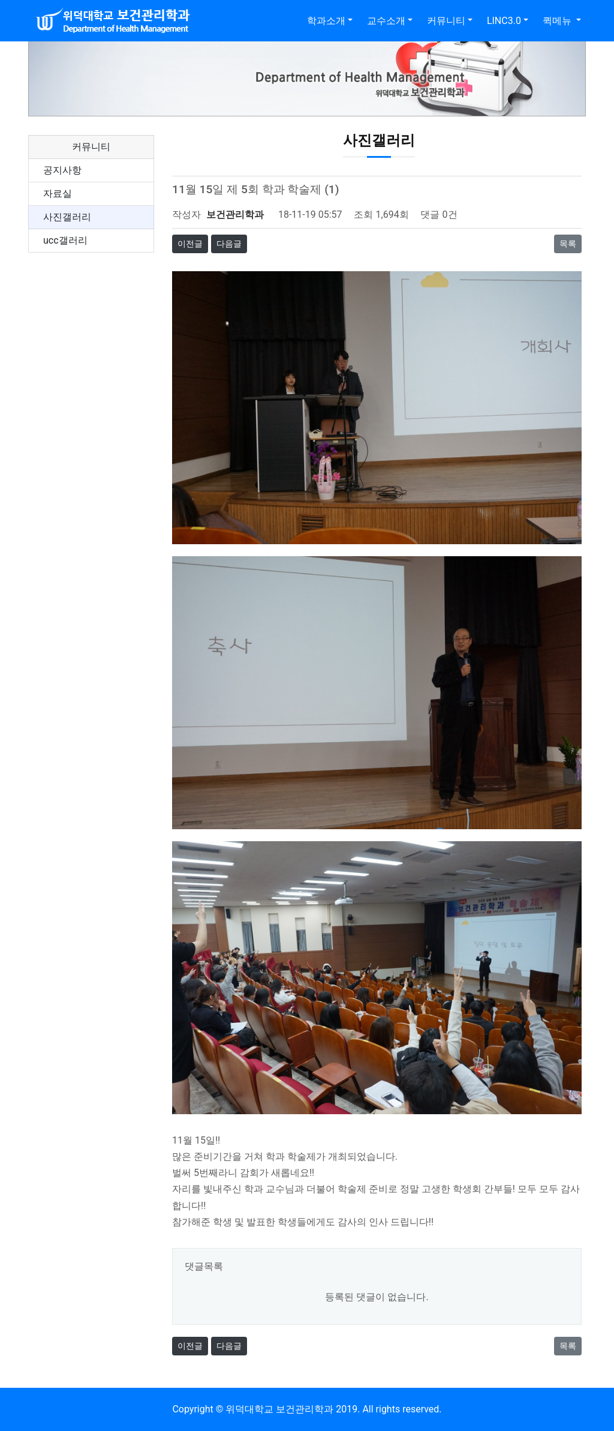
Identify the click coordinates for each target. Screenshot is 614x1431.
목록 (567, 243)
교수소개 (386, 20)
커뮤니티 (446, 20)
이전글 (190, 243)
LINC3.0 (504, 20)
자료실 (57, 193)
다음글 (229, 243)
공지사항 (62, 170)
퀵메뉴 (558, 20)
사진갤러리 (67, 217)
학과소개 (326, 20)
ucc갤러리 (65, 240)
